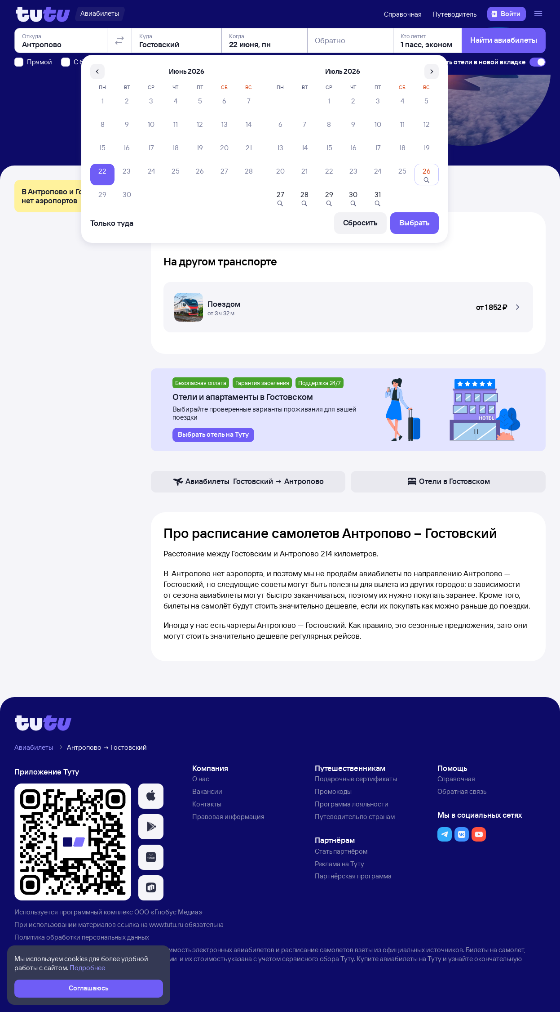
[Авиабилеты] (99, 14)
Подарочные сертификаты (356, 779)
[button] (348, 304)
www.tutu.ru (166, 924)
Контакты (206, 804)
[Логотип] (42, 14)
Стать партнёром (341, 851)
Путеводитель (454, 14)
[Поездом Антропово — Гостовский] (348, 304)
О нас (200, 779)
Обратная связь (461, 791)
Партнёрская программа (353, 876)
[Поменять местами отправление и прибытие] (119, 91)
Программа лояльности (351, 804)
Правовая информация (228, 816)
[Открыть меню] (539, 14)
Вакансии (207, 791)
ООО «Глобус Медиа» (168, 912)
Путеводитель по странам (355, 816)
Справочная (403, 14)
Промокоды (333, 791)
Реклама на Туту (339, 864)
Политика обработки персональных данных (81, 937)
